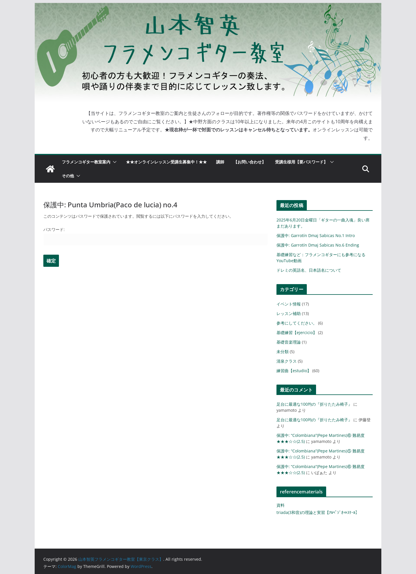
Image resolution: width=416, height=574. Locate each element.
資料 (280, 505)
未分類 (282, 351)
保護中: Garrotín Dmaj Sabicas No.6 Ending (317, 245)
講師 (220, 162)
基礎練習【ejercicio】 (296, 332)
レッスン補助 (288, 313)
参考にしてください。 (296, 323)
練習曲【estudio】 (293, 370)
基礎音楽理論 (288, 342)
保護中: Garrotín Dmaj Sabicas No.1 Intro (315, 235)
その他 (68, 175)
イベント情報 (288, 304)
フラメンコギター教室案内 (86, 162)
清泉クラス (286, 361)
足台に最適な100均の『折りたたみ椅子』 (314, 404)
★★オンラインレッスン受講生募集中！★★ (166, 162)
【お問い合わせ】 (249, 162)
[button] (113, 162)
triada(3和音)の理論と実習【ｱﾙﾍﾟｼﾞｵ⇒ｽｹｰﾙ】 (317, 512)
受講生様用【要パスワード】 (301, 162)
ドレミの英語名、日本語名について (308, 270)
